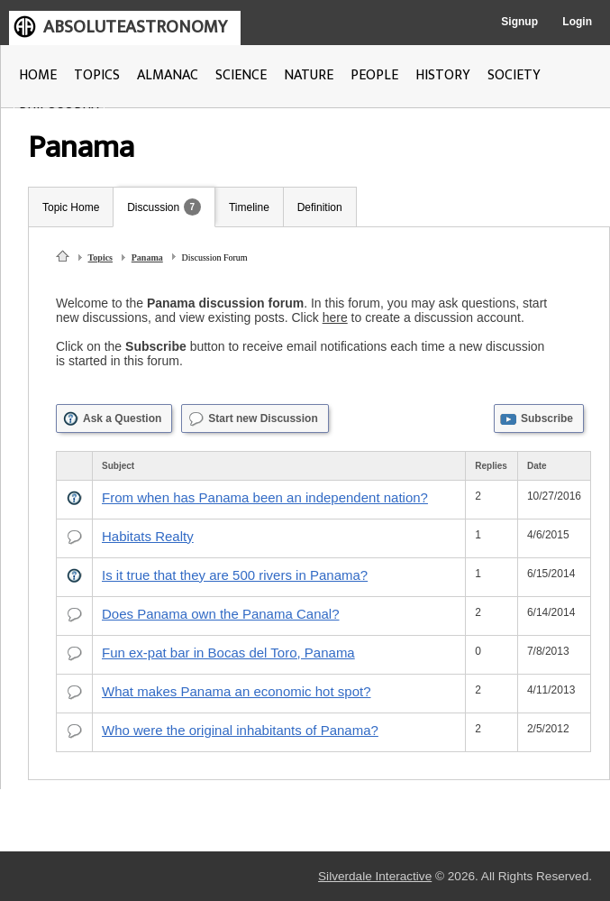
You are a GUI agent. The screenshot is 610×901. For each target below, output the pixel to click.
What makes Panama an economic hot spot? (236, 691)
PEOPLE (374, 75)
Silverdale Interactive (375, 876)
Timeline (249, 207)
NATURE (308, 75)
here (335, 317)
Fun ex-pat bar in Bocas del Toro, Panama (228, 652)
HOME (38, 75)
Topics (100, 257)
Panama (147, 257)
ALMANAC (167, 75)
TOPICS (97, 75)
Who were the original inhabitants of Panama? (240, 730)
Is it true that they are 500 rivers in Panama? (235, 575)
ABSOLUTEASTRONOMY (135, 27)
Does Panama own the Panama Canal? (221, 613)
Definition (319, 207)
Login (577, 21)
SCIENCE (241, 75)
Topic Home (70, 207)
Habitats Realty (148, 536)
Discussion (153, 207)
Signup (519, 21)
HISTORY (442, 75)
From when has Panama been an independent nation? (265, 497)
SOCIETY (514, 75)
